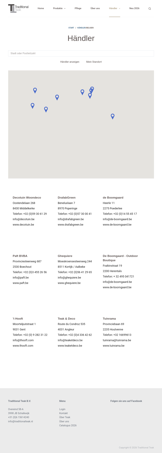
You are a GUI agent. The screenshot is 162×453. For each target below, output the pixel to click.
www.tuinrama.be (114, 346)
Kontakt (63, 413)
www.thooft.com (23, 346)
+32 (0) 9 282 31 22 (35, 335)
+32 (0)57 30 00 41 (80, 213)
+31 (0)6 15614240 (18, 417)
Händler (115, 8)
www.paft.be (20, 283)
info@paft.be (21, 278)
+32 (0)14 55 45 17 (125, 213)
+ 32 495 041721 (123, 277)
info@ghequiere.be (69, 278)
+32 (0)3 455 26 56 (35, 272)
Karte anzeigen (25, 234)
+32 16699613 (122, 335)
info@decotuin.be (24, 219)
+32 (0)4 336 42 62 (80, 335)
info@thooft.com (23, 341)
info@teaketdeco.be (70, 341)
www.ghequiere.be (69, 283)
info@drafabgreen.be (71, 219)
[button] (35, 91)
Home (41, 8)
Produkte (60, 8)
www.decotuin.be (23, 224)
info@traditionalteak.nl (20, 421)
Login (62, 409)
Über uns (95, 8)
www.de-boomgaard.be (117, 224)
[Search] (150, 8)
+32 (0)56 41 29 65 (80, 272)
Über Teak (64, 417)
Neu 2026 (134, 8)
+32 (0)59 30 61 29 (35, 213)
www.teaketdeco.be (70, 346)
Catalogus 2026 (68, 425)
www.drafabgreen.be (70, 224)
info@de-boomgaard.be (117, 219)
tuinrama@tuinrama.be (117, 341)
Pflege (78, 8)
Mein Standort (94, 61)
